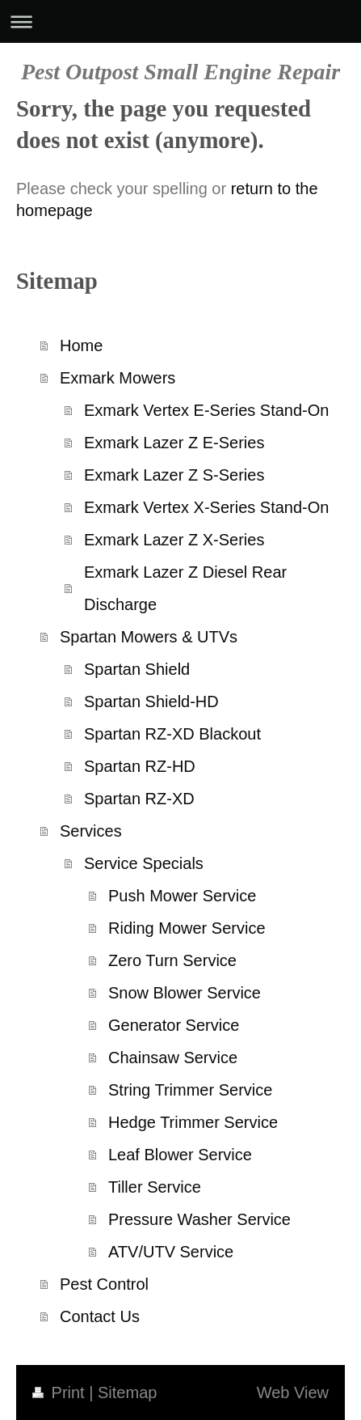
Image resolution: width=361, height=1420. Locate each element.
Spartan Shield (137, 669)
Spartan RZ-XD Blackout (172, 734)
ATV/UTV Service (170, 1252)
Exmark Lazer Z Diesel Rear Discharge (185, 588)
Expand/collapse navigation (180, 21)
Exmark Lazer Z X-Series (174, 540)
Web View (293, 1392)
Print (60, 1392)
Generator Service (173, 1025)
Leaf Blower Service (180, 1155)
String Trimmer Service (190, 1090)
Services (91, 831)
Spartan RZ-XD (139, 798)
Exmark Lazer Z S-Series (174, 475)
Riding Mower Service (187, 928)
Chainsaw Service (172, 1057)
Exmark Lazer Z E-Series (174, 442)
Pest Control (104, 1284)
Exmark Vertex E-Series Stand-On (206, 410)
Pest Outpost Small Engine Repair (180, 71)
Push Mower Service (182, 896)
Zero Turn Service (172, 960)
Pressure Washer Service (199, 1219)
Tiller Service (154, 1187)
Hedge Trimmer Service (193, 1122)
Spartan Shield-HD (151, 701)
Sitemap (127, 1392)
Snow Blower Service (184, 993)
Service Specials (144, 863)
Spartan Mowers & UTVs (148, 637)
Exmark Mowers (117, 378)
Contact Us (100, 1316)
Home (81, 345)
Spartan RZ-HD (139, 766)
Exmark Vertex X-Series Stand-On (206, 507)
